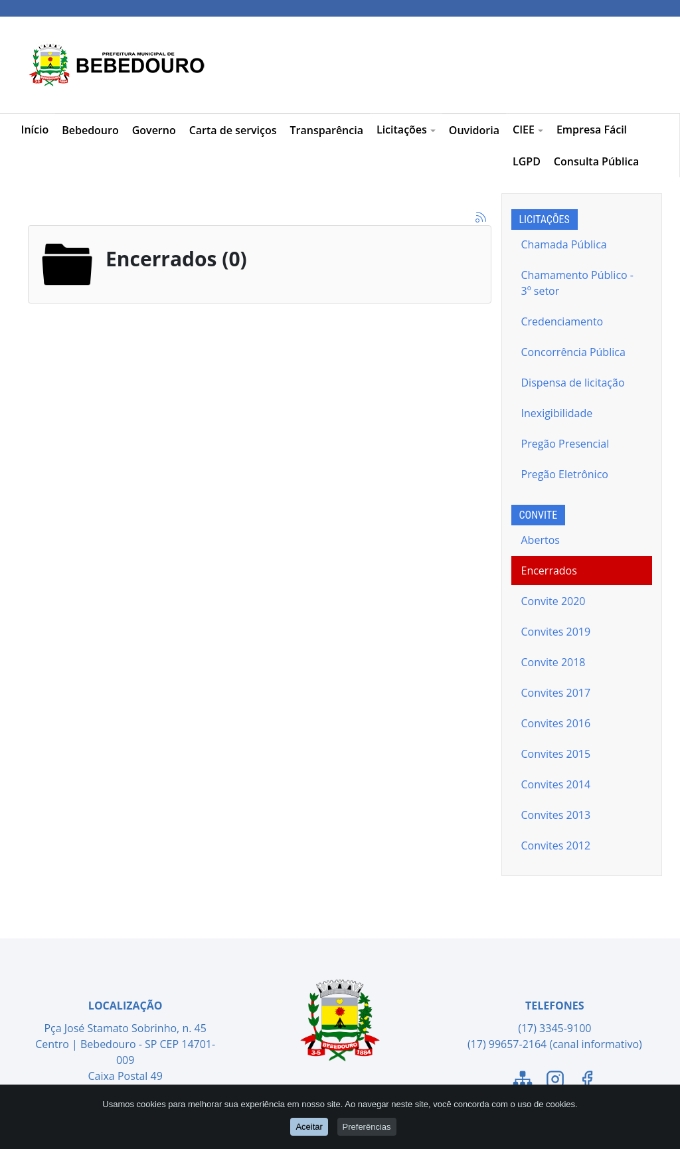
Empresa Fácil (591, 129)
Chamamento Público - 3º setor (577, 283)
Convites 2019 (556, 631)
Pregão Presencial (565, 443)
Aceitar (309, 1127)
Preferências (367, 1127)
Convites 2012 (556, 845)
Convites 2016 (556, 723)
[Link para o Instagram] (555, 1081)
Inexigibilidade (557, 413)
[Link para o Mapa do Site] (523, 1081)
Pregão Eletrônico (564, 474)
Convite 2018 (553, 662)
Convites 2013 (556, 815)
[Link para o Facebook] (587, 1081)
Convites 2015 (556, 754)
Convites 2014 (556, 784)
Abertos (540, 540)
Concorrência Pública (573, 352)
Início (35, 129)
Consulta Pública (596, 161)
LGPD (527, 161)
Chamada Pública (564, 244)
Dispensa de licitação (573, 382)
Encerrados (549, 570)
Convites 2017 (556, 692)
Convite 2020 (553, 601)
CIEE (528, 129)
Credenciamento (562, 321)
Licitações (406, 129)
